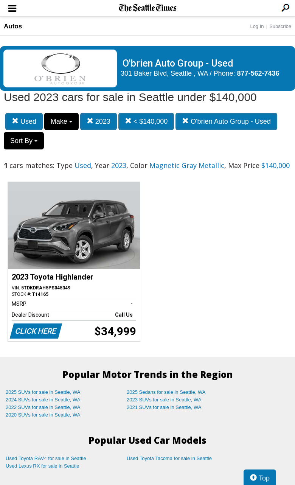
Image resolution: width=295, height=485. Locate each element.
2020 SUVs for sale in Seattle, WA (43, 415)
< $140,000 (146, 121)
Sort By (23, 141)
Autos (13, 26)
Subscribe (280, 26)
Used (24, 121)
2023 (98, 121)
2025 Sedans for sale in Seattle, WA (166, 392)
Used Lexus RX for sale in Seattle (42, 466)
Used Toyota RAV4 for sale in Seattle (46, 458)
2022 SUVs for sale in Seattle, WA (43, 407)
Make (61, 121)
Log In (257, 26)
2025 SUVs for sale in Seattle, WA (43, 392)
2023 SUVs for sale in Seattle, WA (164, 400)
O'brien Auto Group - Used (226, 121)
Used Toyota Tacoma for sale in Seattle (169, 458)
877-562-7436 (258, 73)
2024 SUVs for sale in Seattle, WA (43, 400)
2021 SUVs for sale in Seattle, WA (164, 407)
